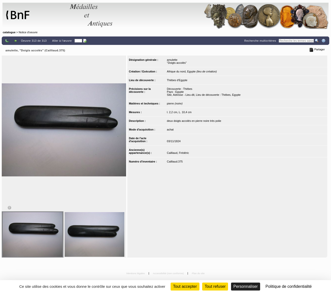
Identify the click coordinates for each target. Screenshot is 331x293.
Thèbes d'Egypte (177, 80)
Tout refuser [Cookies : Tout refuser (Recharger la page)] (215, 286)
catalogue (9, 32)
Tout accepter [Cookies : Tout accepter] (185, 286)
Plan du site (198, 273)
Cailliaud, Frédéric (178, 152)
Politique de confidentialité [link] (289, 286)
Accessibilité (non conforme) (169, 273)
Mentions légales (135, 273)
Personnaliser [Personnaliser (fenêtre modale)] (246, 286)
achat (170, 129)
